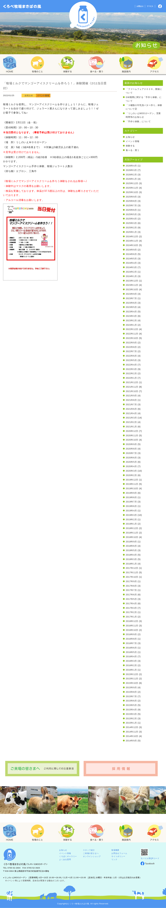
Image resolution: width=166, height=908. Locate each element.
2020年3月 (131, 471)
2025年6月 (131, 210)
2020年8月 (131, 448)
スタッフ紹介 (89, 850)
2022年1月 (131, 378)
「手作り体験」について (138, 121)
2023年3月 (131, 316)
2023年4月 (131, 311)
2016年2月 (131, 665)
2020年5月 (131, 462)
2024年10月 (132, 245)
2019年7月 (131, 501)
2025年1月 (131, 232)
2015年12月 (132, 674)
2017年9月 (131, 581)
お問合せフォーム (119, 853)
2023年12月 (132, 280)
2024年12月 (132, 236)
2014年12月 (132, 727)
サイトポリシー (118, 856)
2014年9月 (131, 740)
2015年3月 (131, 714)
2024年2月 (131, 272)
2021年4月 (131, 413)
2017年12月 (132, 568)
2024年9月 (131, 249)
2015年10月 (132, 683)
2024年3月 (131, 267)
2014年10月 (132, 736)
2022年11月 (132, 333)
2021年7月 (131, 404)
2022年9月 (131, 342)
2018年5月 (131, 550)
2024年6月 (131, 254)
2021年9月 (131, 395)
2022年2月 (131, 373)
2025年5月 (131, 214)
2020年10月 (132, 440)
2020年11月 (132, 435)
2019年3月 (131, 515)
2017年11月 (132, 572)
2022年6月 (131, 356)
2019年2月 (131, 519)
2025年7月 (131, 205)
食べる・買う (132, 150)
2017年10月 (132, 577)
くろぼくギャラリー (68, 856)
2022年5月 (131, 360)
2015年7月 (131, 696)
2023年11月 (132, 285)
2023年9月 (131, 294)
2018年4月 (131, 555)
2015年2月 (131, 718)
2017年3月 (131, 608)
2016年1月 (131, 670)
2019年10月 (132, 488)
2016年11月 (132, 625)
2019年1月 (131, 524)
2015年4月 (131, 709)
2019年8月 (131, 497)
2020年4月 (131, 466)
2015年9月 (131, 687)
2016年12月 (132, 621)
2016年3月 (131, 661)
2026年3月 (131, 170)
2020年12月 (132, 431)
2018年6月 (131, 546)
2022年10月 (132, 338)
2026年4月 (131, 165)
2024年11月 (132, 241)
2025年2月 (131, 227)
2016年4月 (131, 656)
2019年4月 (131, 510)
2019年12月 (132, 479)
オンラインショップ (92, 856)
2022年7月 (131, 351)
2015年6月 (131, 700)
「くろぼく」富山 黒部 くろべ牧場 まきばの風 (22, 6)
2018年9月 (131, 541)
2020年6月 (131, 457)
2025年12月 (132, 183)
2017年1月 (131, 616)
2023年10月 (132, 289)
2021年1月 (131, 426)
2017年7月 (131, 590)
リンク (114, 859)
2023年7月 (131, 298)
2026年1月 (131, 179)
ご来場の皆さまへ (91, 853)
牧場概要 (115, 850)
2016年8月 (131, 639)
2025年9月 (131, 196)
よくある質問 (65, 859)
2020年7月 (131, 453)
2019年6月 (131, 506)
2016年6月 (131, 647)
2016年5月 (131, 652)
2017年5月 (131, 599)
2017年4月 (131, 603)
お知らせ (130, 137)
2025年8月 (131, 201)
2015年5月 (131, 705)
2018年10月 (132, 537)
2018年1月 (131, 563)
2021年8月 (131, 400)
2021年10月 (132, 391)
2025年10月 (132, 192)
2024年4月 (131, 263)
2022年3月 (131, 369)
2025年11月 (132, 188)
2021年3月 (131, 417)
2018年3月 (131, 559)
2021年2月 (131, 422)
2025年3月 (131, 223)
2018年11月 (132, 532)
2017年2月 (131, 612)
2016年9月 (131, 634)
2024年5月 (131, 258)
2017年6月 (131, 594)
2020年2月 (131, 475)
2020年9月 (131, 444)
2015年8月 (131, 692)
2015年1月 (131, 723)
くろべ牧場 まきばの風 (83, 15)
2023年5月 (131, 307)
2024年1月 (131, 276)
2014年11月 (132, 731)
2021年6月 (131, 409)
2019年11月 (132, 484)
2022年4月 (131, 364)
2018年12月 (132, 528)
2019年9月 (131, 493)
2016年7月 (131, 643)
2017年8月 (131, 586)
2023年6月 (131, 303)
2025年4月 (131, 218)
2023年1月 (131, 325)
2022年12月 (132, 329)
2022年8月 (131, 347)
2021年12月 (132, 382)
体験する (130, 145)
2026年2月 (131, 174)
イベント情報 (132, 141)
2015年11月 (132, 678)
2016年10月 (132, 630)
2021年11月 (132, 387)
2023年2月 (131, 320)
